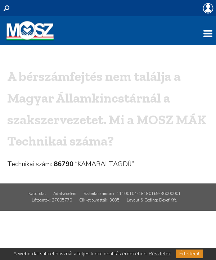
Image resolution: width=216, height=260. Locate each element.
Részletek (160, 254)
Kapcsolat (37, 193)
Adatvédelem (64, 193)
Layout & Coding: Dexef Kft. (152, 200)
